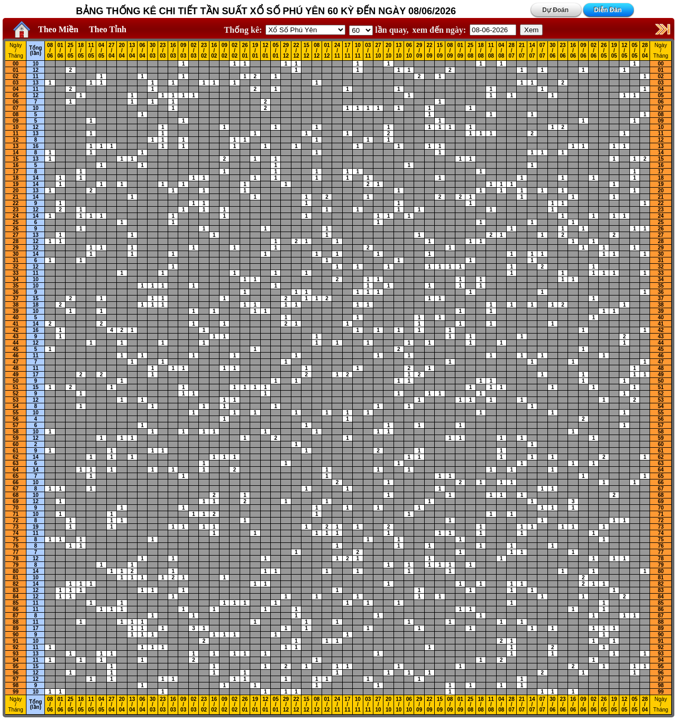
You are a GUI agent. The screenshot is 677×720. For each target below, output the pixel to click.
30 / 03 (152, 51)
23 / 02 (204, 51)
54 (16, 406)
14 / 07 (532, 51)
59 (16, 438)
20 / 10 (388, 51)
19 (16, 184)
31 (16, 260)
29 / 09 (419, 51)
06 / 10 (409, 51)
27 (16, 235)
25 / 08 (470, 51)
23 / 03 (163, 51)
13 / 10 (398, 51)
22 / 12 (296, 51)
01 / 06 (60, 51)
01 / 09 (460, 51)
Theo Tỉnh (107, 29)
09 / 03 (183, 51)
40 (16, 317)
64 (16, 470)
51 (16, 387)
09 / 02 (224, 51)
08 (16, 114)
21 (16, 197)
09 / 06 (583, 51)
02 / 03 (193, 51)
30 (16, 254)
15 (16, 159)
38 (16, 305)
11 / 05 (91, 51)
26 (16, 229)
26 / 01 (245, 51)
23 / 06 (563, 51)
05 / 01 (276, 51)
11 (36, 76)
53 (16, 400)
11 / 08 (491, 51)
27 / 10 (378, 51)
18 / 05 (81, 51)
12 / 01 (265, 51)
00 (16, 64)
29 (16, 248)
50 (16, 381)
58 (16, 432)
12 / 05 (624, 51)
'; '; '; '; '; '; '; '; (361, 30)
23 (16, 210)
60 (16, 444)
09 (16, 121)
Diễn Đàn (607, 10)
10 (36, 64)
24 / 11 (337, 51)
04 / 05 (101, 51)
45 (16, 349)
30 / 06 (552, 51)
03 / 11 (368, 51)
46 (16, 355)
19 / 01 (255, 51)
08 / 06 (50, 51)
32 (16, 267)
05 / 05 (634, 51)
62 (16, 457)
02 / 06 (594, 51)
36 (16, 292)
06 (16, 102)
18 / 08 (480, 51)
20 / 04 (122, 51)
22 (16, 203)
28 (16, 241)
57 (16, 425)
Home (19, 29)
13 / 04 (132, 51)
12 (36, 70)
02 (16, 76)
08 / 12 (316, 51)
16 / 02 (214, 51)
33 (16, 273)
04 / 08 (501, 51)
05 (16, 95)
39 (16, 311)
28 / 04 (645, 51)
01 (16, 70)
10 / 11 (358, 51)
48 (16, 368)
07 (16, 108)
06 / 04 (142, 51)
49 (16, 374)
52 (16, 393)
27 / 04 (111, 51)
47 (16, 362)
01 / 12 (327, 51)
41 (16, 324)
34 (16, 279)
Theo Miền (58, 29)
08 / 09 (450, 51)
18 (16, 178)
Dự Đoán (555, 10)
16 (36, 146)
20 (16, 190)
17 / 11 (347, 51)
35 (16, 286)
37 (16, 298)
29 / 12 (286, 51)
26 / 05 (604, 51)
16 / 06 (573, 51)
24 (16, 216)
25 (16, 222)
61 (16, 451)
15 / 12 (306, 51)
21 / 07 (522, 51)
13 (36, 83)
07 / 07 (542, 51)
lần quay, (378, 29)
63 (16, 463)
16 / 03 (173, 51)
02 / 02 (234, 51)
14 (16, 152)
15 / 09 (440, 51)
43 (16, 336)
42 (16, 330)
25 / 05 (71, 51)
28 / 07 (512, 51)
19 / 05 (614, 51)
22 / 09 (429, 51)
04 (16, 89)
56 (16, 419)
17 (16, 171)
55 (16, 413)
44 (16, 343)
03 (16, 83)
